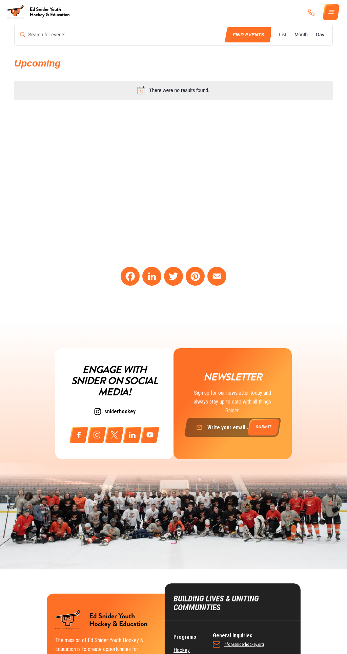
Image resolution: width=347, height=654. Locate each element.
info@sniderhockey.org (260, 626)
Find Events (248, 34)
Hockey (182, 632)
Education (184, 644)
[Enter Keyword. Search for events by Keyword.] (120, 34)
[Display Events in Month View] (301, 34)
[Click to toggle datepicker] (37, 63)
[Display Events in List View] (282, 34)
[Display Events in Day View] (320, 34)
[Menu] (331, 12)
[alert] (173, 90)
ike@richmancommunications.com (269, 650)
